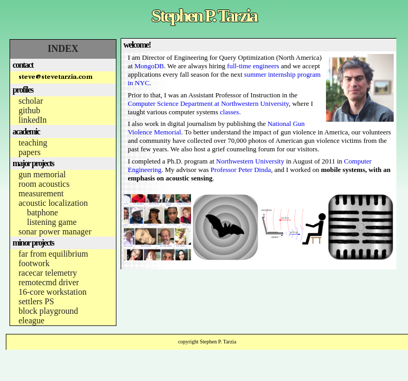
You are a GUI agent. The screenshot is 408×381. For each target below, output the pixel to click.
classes (229, 112)
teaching (33, 142)
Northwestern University (250, 161)
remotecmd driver (49, 282)
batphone (42, 212)
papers (30, 152)
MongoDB (149, 66)
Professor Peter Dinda (241, 170)
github (29, 110)
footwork (34, 263)
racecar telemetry (48, 272)
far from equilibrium (53, 253)
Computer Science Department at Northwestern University (208, 103)
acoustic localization (53, 202)
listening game (52, 221)
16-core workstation (52, 291)
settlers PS (36, 301)
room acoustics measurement (44, 188)
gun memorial (42, 174)
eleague (31, 320)
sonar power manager (55, 231)
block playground (48, 310)
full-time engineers (253, 66)
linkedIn (33, 119)
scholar (31, 100)
